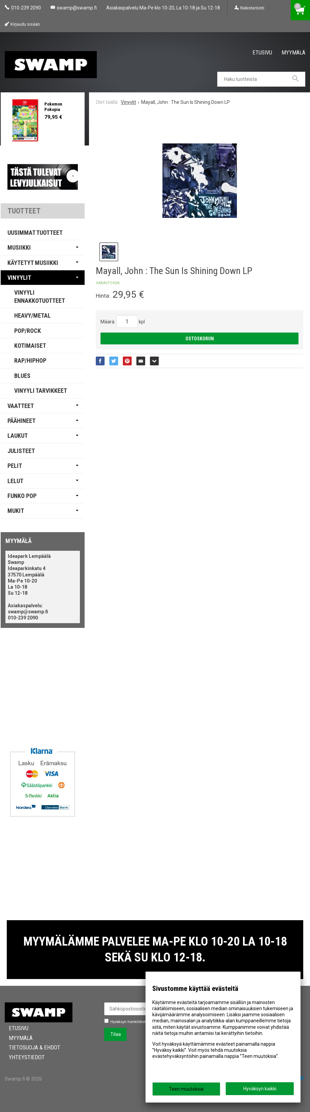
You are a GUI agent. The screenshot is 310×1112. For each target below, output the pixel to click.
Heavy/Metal (32, 315)
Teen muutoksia (186, 1089)
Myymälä (293, 52)
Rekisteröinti (252, 7)
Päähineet (21, 420)
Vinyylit (19, 277)
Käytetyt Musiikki (32, 262)
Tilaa (115, 1034)
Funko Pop (22, 495)
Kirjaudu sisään (25, 24)
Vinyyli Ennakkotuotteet (39, 296)
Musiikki (19, 247)
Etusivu (262, 52)
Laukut (17, 435)
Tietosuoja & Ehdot (30, 1047)
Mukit (15, 510)
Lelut (15, 480)
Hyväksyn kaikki (259, 1088)
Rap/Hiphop (30, 360)
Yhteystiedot (23, 1057)
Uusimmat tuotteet (35, 232)
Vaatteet (20, 405)
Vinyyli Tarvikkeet (40, 390)
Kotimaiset (30, 345)
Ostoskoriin (199, 338)
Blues (22, 375)
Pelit (14, 465)
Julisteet (21, 450)
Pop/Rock (27, 330)
